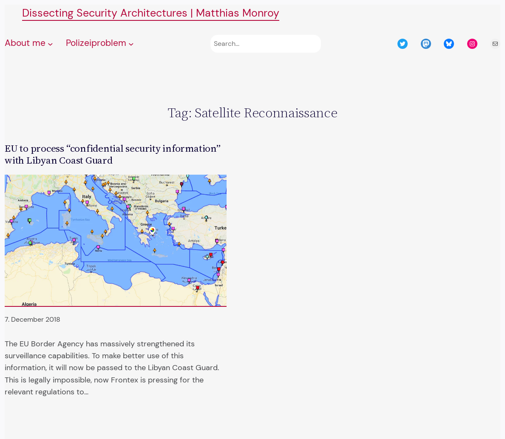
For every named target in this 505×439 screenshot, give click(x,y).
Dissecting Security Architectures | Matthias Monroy (150, 13)
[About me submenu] (50, 44)
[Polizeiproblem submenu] (131, 44)
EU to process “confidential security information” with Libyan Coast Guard (113, 154)
